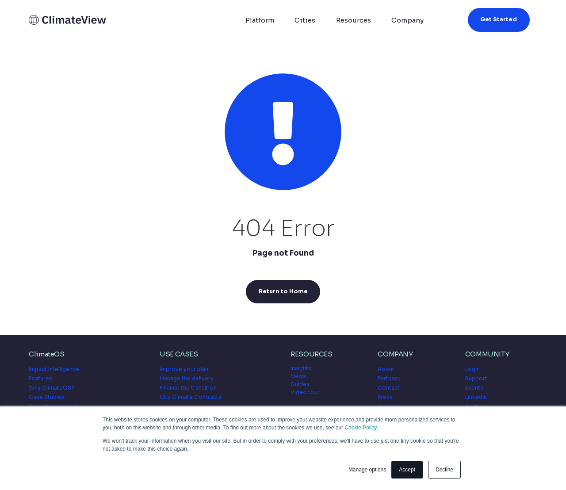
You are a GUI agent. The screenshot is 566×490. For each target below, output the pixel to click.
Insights (301, 368)
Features (40, 378)
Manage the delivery (187, 378)
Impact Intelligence (54, 369)
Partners (389, 378)
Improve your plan (184, 369)
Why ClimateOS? (51, 387)
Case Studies (47, 397)
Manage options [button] (367, 470)
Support (476, 378)
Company (407, 20)
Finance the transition (188, 387)
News (298, 376)
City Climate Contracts (191, 397)
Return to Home (283, 291)
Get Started (498, 19)
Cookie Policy (360, 428)
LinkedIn (476, 397)
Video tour (305, 392)
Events (474, 387)
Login (472, 369)
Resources (353, 20)
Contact (389, 387)
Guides (300, 384)
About (386, 369)
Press (385, 397)
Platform (259, 20)
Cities (304, 20)
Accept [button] (407, 470)
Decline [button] (444, 470)
